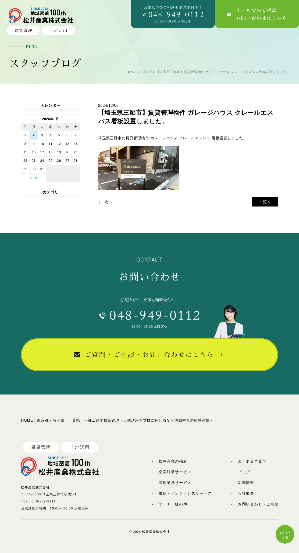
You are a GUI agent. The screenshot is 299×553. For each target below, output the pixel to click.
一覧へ (265, 202)
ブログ (244, 472)
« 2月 (34, 178)
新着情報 (246, 483)
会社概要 (246, 493)
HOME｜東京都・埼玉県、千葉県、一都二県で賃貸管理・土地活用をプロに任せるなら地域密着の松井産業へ (117, 420)
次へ (109, 202)
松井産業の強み (173, 461)
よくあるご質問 (252, 461)
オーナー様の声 (173, 504)
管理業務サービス (175, 483)
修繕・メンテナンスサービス (185, 493)
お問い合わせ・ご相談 (258, 504)
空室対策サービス (175, 472)
